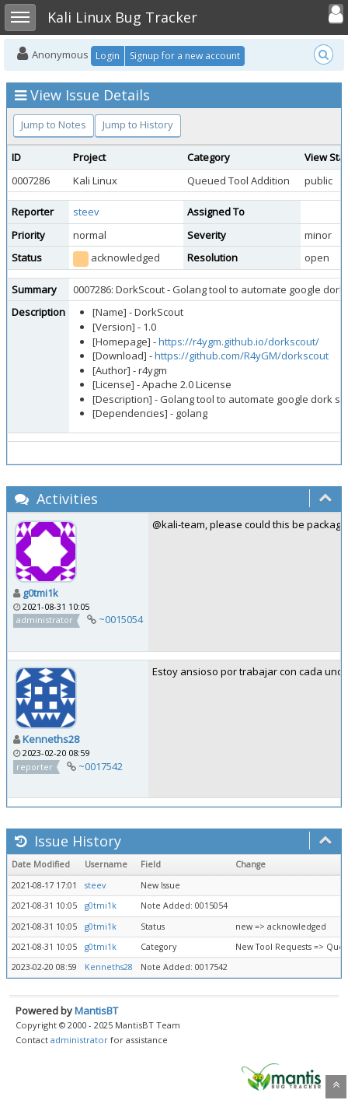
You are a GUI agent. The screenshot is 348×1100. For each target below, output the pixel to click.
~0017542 (100, 766)
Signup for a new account (185, 55)
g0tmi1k (40, 593)
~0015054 (121, 619)
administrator (79, 1040)
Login (108, 55)
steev (86, 212)
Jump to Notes (53, 124)
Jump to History (138, 124)
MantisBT (96, 1011)
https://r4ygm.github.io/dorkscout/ (238, 342)
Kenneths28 (51, 739)
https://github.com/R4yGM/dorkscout (242, 356)
